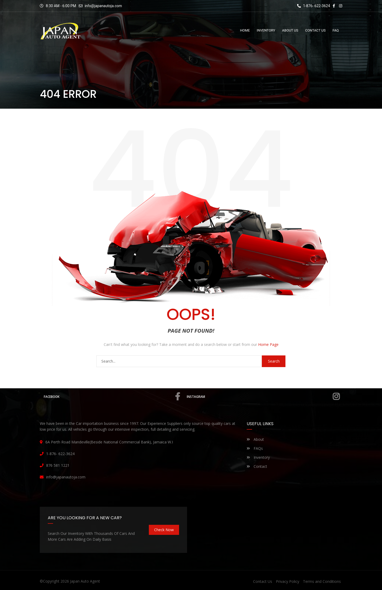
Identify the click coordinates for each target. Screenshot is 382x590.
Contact (257, 466)
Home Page (268, 344)
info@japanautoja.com (103, 6)
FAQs (255, 448)
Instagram (264, 396)
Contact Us (262, 581)
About (255, 439)
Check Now (164, 529)
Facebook (113, 396)
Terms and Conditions (322, 581)
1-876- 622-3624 (313, 6)
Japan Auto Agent (85, 581)
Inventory (258, 457)
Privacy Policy (287, 581)
